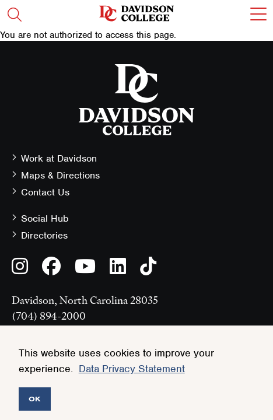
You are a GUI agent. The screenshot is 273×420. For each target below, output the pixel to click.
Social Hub (45, 218)
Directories (44, 235)
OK (35, 398)
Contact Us (45, 192)
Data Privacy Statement (132, 368)
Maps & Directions (60, 175)
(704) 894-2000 (49, 316)
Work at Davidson (59, 158)
